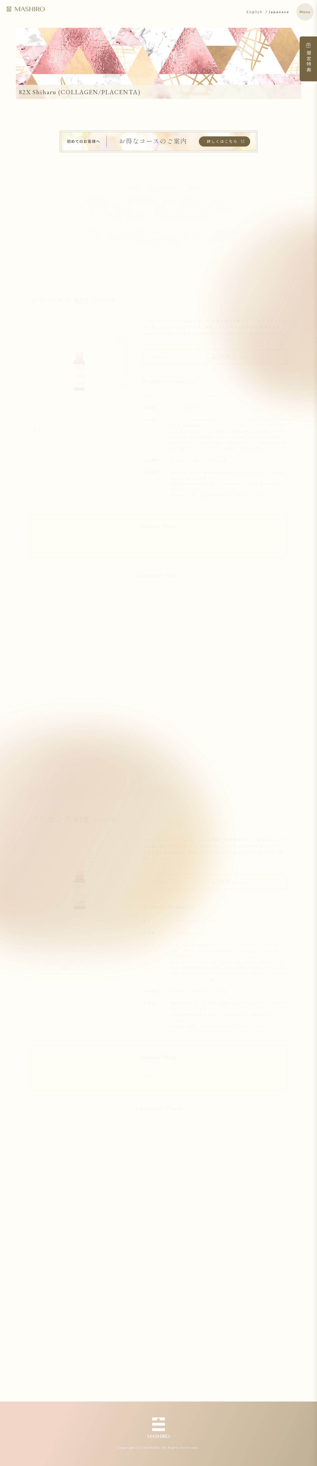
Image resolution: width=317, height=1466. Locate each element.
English (255, 12)
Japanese (279, 12)
